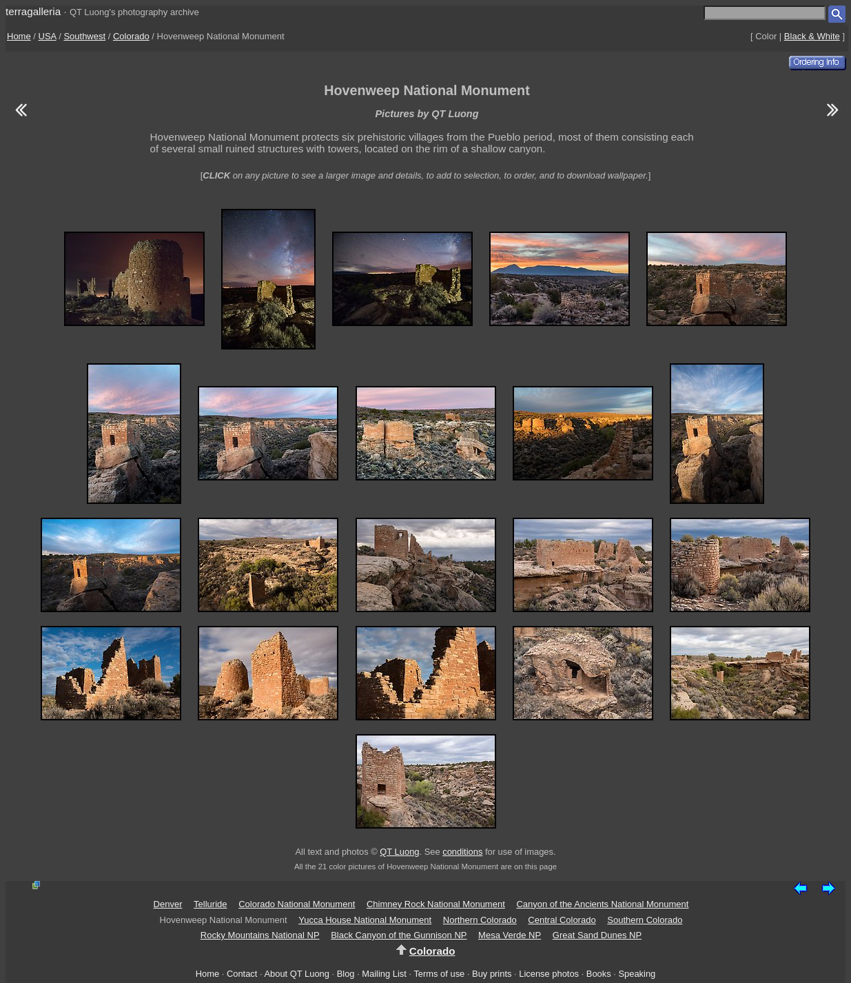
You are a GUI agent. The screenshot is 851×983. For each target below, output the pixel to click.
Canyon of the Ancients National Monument (602, 904)
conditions (462, 852)
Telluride (210, 904)
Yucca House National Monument (364, 920)
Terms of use (438, 974)
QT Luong (399, 852)
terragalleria (33, 11)
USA (48, 36)
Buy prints (491, 974)
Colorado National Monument (296, 904)
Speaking (636, 974)
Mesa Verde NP (509, 935)
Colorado (131, 36)
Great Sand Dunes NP (597, 935)
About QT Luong (296, 974)
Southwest (84, 36)
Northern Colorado (480, 920)
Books (598, 974)
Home (19, 36)
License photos (549, 974)
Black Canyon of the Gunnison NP (398, 935)
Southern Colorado (644, 920)
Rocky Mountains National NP (260, 935)
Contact (242, 974)
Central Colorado (561, 920)
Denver (168, 904)
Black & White (812, 36)
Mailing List (384, 974)
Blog (346, 974)
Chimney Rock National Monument (436, 904)
